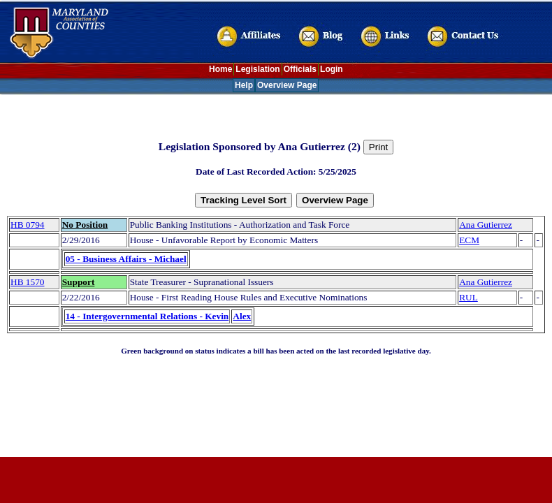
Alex (242, 316)
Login (331, 69)
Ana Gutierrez (485, 224)
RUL (468, 297)
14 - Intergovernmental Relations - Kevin (147, 316)
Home (220, 69)
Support (78, 282)
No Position (85, 224)
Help (244, 85)
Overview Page (287, 85)
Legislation (257, 69)
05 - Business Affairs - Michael (126, 259)
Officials (300, 69)
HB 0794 (27, 224)
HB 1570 (27, 282)
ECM (469, 240)
